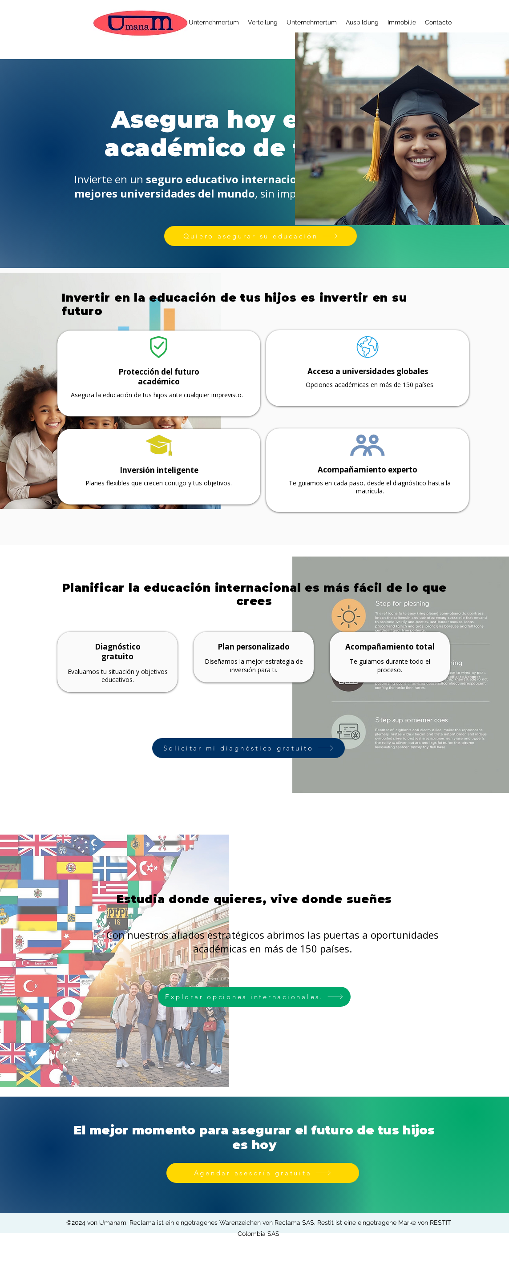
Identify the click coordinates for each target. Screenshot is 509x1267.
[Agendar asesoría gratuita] (262, 1173)
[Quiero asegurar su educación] (260, 236)
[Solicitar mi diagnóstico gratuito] (248, 748)
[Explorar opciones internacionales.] (254, 997)
